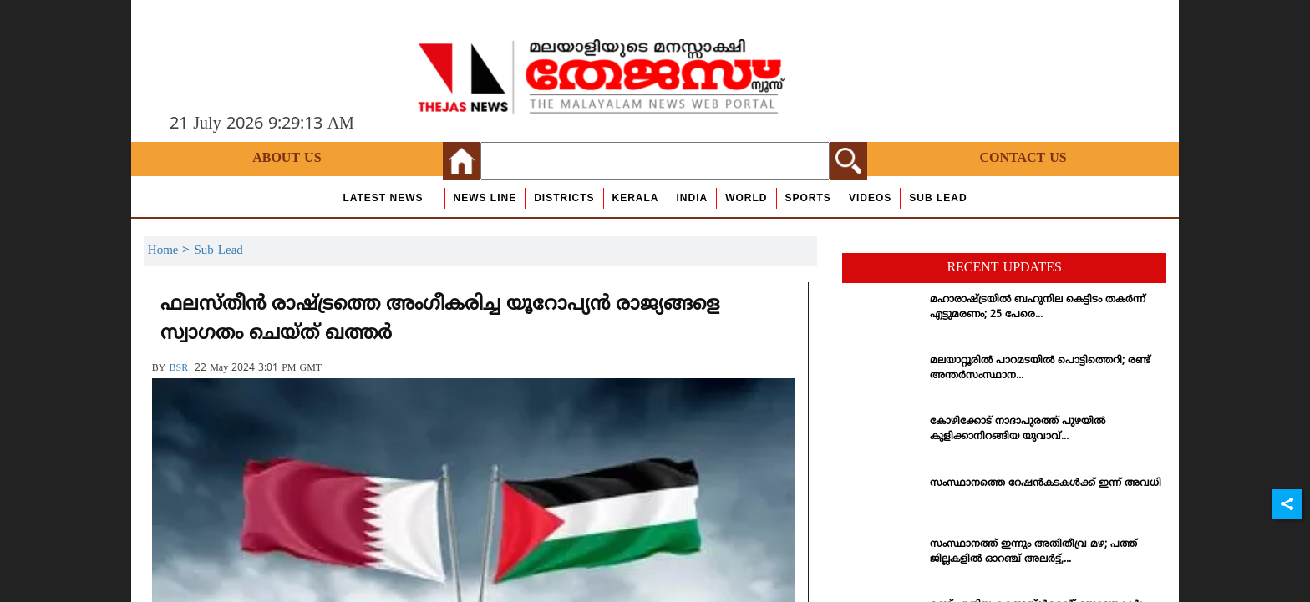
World (746, 198)
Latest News (383, 198)
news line (485, 198)
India (692, 198)
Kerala (635, 198)
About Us (286, 158)
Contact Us (1022, 158)
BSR (178, 368)
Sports (808, 198)
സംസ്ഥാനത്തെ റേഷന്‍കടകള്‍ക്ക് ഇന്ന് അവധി (1045, 484)
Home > (171, 251)
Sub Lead (938, 198)
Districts (564, 198)
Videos (870, 198)
